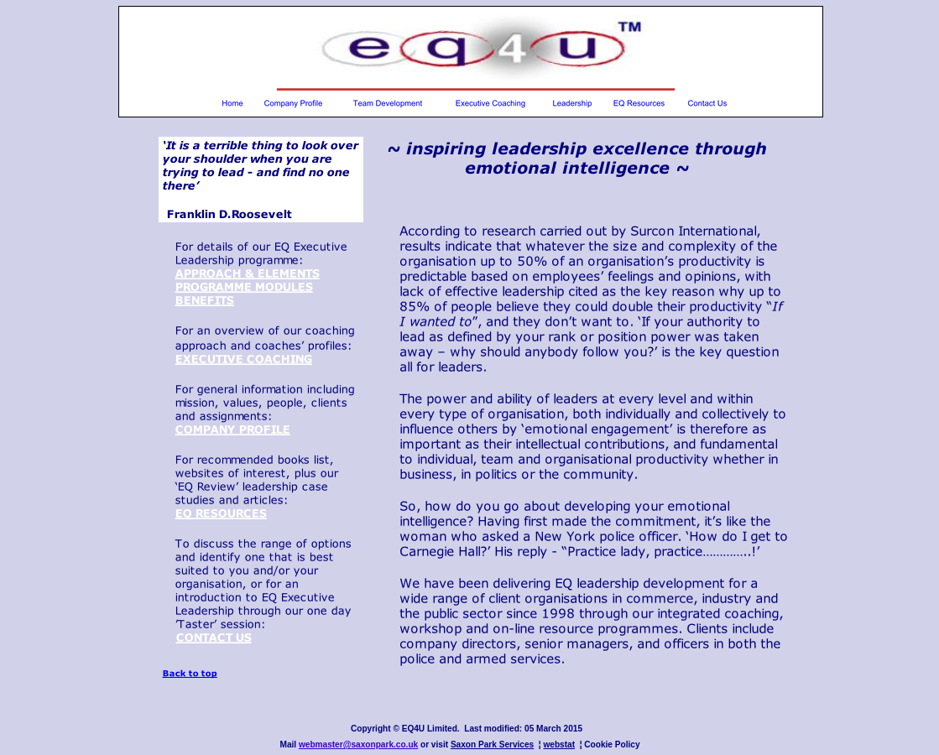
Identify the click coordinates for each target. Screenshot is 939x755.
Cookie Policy (611, 744)
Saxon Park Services (492, 744)
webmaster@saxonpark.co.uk (358, 744)
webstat (559, 744)
